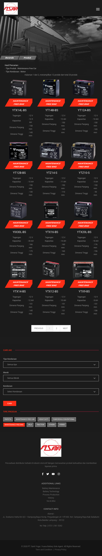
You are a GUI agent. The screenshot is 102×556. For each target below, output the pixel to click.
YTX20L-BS (84, 232)
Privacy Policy (60, 550)
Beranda (9, 58)
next (65, 328)
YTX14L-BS (19, 110)
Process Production (51, 495)
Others (52, 425)
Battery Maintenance (51, 488)
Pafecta (8, 419)
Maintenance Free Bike (14, 425)
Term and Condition (44, 550)
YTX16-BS (51, 232)
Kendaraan (7, 386)
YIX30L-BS (19, 232)
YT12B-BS (19, 172)
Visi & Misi (51, 501)
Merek (6, 372)
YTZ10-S (84, 172)
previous (38, 328)
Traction (40, 425)
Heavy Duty (43, 419)
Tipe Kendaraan (10, 359)
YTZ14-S (51, 172)
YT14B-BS (51, 110)
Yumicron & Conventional (64, 419)
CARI (9, 403)
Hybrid (62, 425)
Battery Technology (51, 491)
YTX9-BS (84, 291)
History (51, 498)
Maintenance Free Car (25, 419)
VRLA (30, 425)
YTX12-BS (51, 291)
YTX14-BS (19, 291)
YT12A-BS (84, 110)
